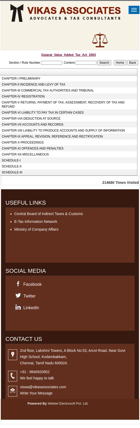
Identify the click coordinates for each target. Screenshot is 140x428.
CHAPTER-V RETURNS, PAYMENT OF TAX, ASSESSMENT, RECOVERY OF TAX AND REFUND (63, 104)
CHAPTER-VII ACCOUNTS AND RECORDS (32, 124)
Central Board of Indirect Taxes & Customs (48, 214)
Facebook (32, 284)
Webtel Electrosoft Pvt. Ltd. (68, 403)
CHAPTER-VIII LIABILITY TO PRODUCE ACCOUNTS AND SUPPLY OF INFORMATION (63, 130)
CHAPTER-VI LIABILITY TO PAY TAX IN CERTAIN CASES (43, 112)
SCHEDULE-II (12, 166)
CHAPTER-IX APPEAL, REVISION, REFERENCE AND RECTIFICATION (52, 136)
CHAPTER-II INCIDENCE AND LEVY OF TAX (33, 84)
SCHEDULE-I (11, 160)
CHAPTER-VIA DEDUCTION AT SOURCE (31, 118)
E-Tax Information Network (35, 221)
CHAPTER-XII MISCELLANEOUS (25, 154)
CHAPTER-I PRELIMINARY (21, 78)
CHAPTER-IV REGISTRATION (23, 96)
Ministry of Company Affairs (36, 229)
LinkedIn (31, 308)
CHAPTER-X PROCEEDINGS (23, 142)
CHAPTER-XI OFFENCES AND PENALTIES (33, 148)
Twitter (29, 296)
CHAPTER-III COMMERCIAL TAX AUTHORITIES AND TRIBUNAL (48, 90)
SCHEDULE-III (12, 172)
